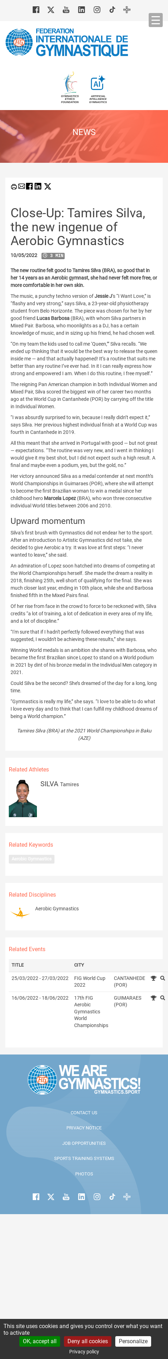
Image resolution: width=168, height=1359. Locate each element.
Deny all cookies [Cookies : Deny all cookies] (87, 1341)
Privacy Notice (84, 1127)
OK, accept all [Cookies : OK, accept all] (40, 1341)
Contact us (84, 1112)
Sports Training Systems (84, 1158)
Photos (84, 1174)
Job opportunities (84, 1143)
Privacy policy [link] (84, 1351)
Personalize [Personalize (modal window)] (133, 1341)
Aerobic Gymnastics (32, 858)
